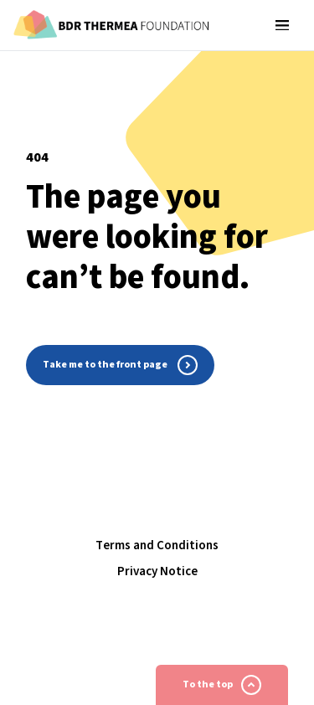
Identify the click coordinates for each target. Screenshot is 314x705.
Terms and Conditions (157, 545)
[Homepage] (111, 25)
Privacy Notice (157, 571)
